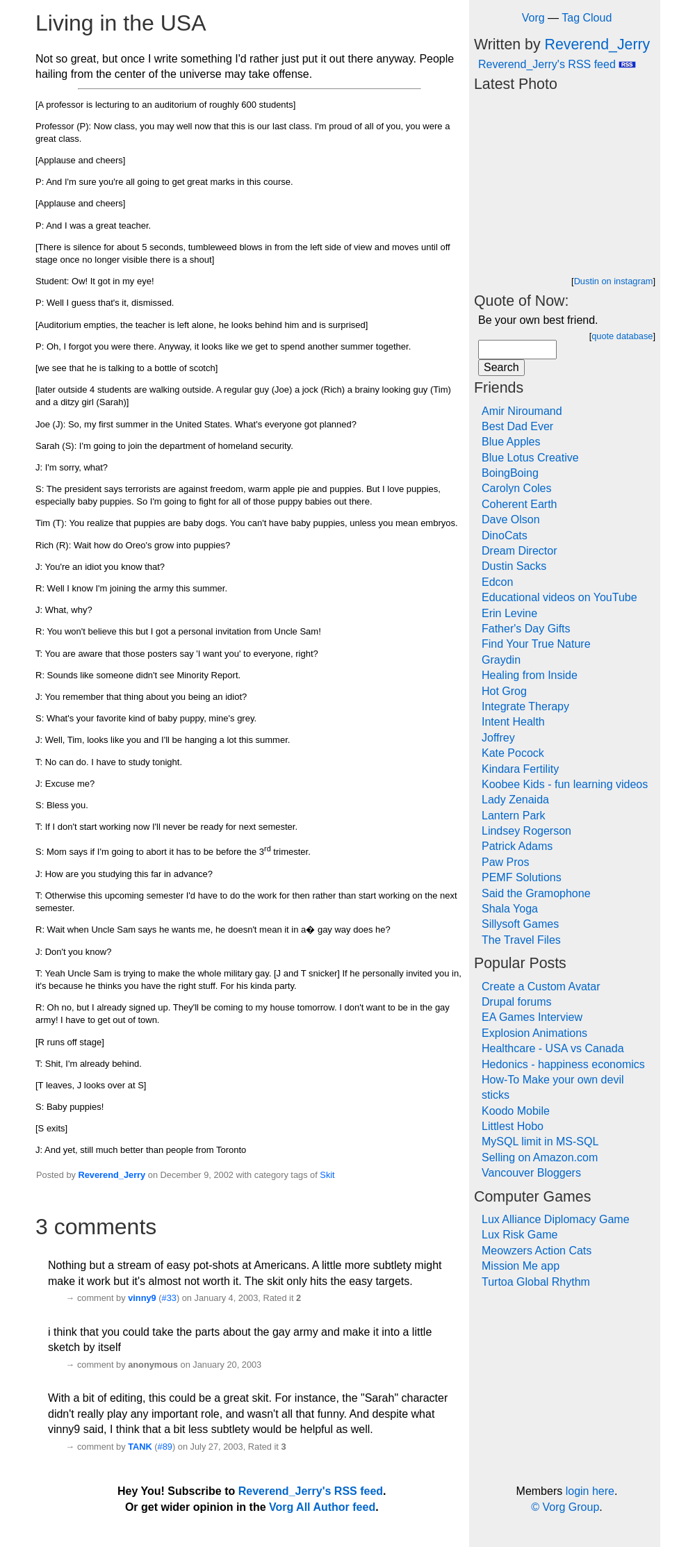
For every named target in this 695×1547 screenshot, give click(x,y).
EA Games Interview (532, 1017)
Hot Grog (504, 691)
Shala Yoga (510, 909)
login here (590, 1491)
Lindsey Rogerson (526, 831)
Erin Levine (509, 613)
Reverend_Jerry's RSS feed (557, 64)
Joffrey (498, 738)
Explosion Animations (534, 1033)
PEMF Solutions (522, 877)
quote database (622, 336)
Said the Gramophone (536, 893)
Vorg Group (570, 1507)
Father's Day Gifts (526, 629)
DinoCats (505, 535)
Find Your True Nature (536, 644)
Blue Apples (511, 442)
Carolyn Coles (516, 488)
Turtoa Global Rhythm (536, 1282)
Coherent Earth (519, 504)
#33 (169, 1298)
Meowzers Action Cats (536, 1251)
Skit (327, 1175)
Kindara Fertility (520, 769)
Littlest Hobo (512, 1126)
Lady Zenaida (515, 799)
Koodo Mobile (516, 1111)
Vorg (533, 18)
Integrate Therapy (525, 706)
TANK (140, 1446)
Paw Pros (505, 862)
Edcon (497, 582)
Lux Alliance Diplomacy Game (556, 1219)
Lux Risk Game (519, 1235)
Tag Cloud (587, 18)
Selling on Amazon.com (540, 1157)
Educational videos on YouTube (559, 597)
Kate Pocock (513, 753)
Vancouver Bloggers (531, 1173)
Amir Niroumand (522, 411)
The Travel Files (521, 940)
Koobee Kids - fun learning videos (565, 784)
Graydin (501, 660)
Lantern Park (514, 815)
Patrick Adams (517, 846)
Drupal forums (516, 1002)
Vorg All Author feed (322, 1507)
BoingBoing (510, 473)
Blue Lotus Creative (530, 458)
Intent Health (513, 722)
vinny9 (142, 1298)
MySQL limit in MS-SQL (540, 1141)
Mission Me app (520, 1266)
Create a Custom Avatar (541, 986)
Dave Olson (511, 519)
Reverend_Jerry (111, 1175)
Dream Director (519, 551)
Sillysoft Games (520, 924)
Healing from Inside (530, 675)
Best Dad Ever (517, 426)
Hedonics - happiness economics (563, 1064)
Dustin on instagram (613, 281)
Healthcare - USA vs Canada (553, 1048)
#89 (165, 1446)
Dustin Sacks (514, 566)
